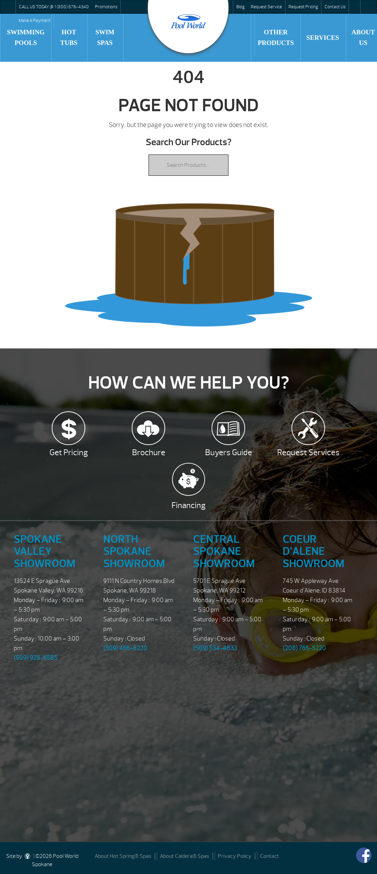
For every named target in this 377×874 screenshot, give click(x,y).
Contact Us (335, 7)
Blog (240, 7)
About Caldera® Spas (184, 856)
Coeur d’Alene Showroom (313, 551)
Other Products (276, 37)
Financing (188, 505)
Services (322, 37)
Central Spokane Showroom (224, 551)
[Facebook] (364, 855)
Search (354, 7)
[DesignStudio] (27, 856)
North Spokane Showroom (134, 551)
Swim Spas (104, 37)
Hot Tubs (69, 37)
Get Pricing (68, 452)
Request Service (266, 7)
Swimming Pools (26, 37)
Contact (269, 856)
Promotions (106, 7)
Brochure (148, 452)
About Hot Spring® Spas (123, 856)
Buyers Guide (228, 452)
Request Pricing (303, 7)
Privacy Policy (234, 856)
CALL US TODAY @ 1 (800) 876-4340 (54, 7)
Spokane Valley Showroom (44, 551)
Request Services (308, 452)
